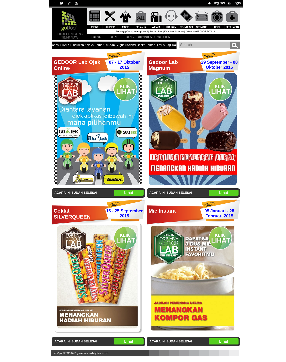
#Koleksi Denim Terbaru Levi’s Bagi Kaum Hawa (157, 45)
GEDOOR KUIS (95, 36)
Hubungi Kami (141, 31)
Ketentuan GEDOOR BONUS (200, 31)
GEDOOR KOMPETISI (162, 36)
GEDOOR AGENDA (145, 36)
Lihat (128, 193)
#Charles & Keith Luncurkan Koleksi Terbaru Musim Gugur (85, 45)
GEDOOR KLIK (128, 36)
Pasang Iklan (156, 31)
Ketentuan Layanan (174, 31)
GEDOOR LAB (112, 36)
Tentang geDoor (124, 31)
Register (216, 3)
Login (234, 3)
